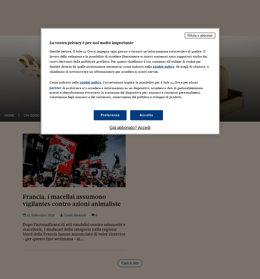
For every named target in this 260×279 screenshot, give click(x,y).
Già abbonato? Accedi (130, 127)
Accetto (146, 115)
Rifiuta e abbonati (200, 35)
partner (55, 88)
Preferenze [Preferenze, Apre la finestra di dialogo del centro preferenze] (110, 115)
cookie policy (163, 66)
